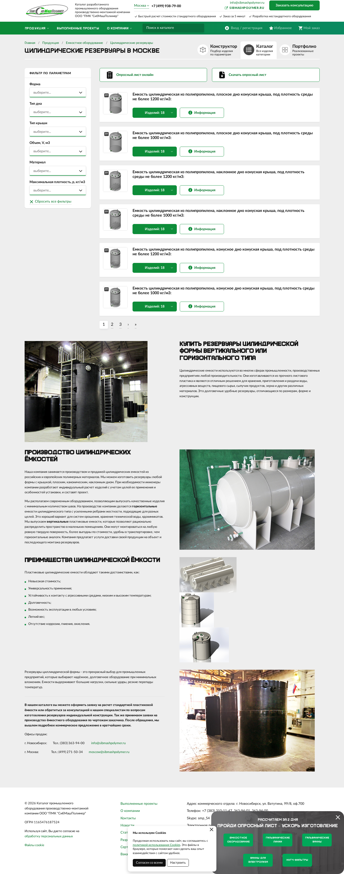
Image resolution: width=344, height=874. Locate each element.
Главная (30, 43)
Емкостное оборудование (84, 43)
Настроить (178, 862)
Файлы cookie (34, 848)
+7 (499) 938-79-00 (166, 6)
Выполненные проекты (138, 807)
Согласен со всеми (149, 862)
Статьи (126, 836)
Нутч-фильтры (297, 860)
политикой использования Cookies (156, 844)
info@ (95, 746)
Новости (127, 829)
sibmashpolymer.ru (246, 7)
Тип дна (36, 103)
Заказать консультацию (294, 5)
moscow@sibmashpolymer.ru (109, 755)
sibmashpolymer (110, 746)
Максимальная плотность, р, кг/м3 (57, 182)
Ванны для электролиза (258, 860)
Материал (37, 162)
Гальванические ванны (317, 840)
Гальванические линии (278, 840)
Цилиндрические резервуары (131, 43)
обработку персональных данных (49, 839)
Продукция (50, 43)
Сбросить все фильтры (53, 201)
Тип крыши (38, 123)
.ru (124, 746)
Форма (35, 84)
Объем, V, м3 (40, 143)
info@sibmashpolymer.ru (247, 2)
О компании (130, 814)
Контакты (128, 821)
